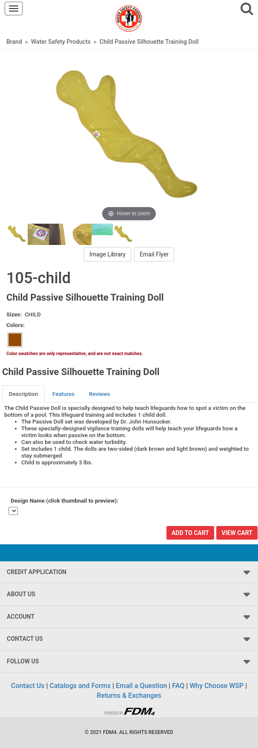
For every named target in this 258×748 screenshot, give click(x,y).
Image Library (107, 254)
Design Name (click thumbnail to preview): (64, 501)
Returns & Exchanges (129, 695)
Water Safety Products (61, 41)
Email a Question (141, 686)
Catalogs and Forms (80, 686)
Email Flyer (154, 254)
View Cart (236, 532)
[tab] (24, 394)
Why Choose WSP (216, 686)
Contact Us (28, 686)
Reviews (99, 394)
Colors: (15, 325)
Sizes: (14, 314)
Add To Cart (190, 532)
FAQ (178, 686)
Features (63, 394)
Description (23, 394)
